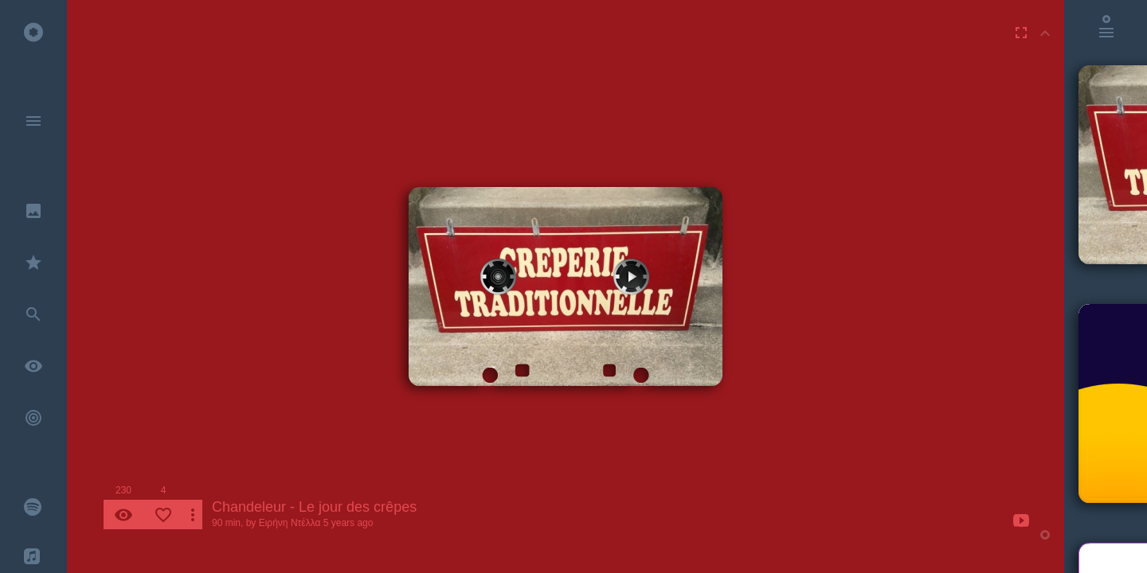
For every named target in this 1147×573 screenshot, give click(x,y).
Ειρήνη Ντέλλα (290, 522)
